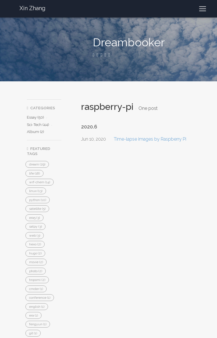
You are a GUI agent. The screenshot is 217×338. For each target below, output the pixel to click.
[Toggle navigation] (202, 8)
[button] (37, 164)
